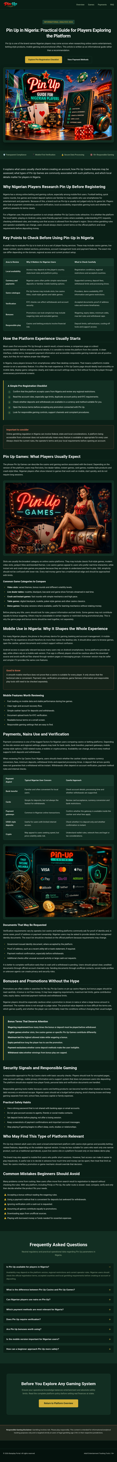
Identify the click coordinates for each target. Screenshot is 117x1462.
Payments (102, 4)
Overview (80, 4)
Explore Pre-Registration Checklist (43, 59)
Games (91, 4)
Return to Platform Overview (58, 1403)
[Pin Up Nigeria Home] (10, 4)
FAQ (112, 4)
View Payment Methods (78, 59)
